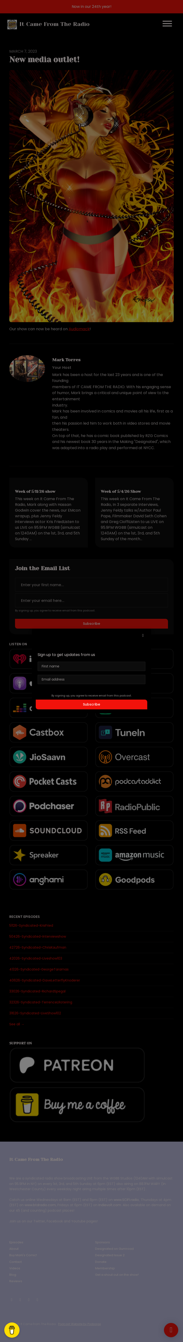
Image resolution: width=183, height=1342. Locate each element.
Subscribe (91, 704)
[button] (143, 635)
